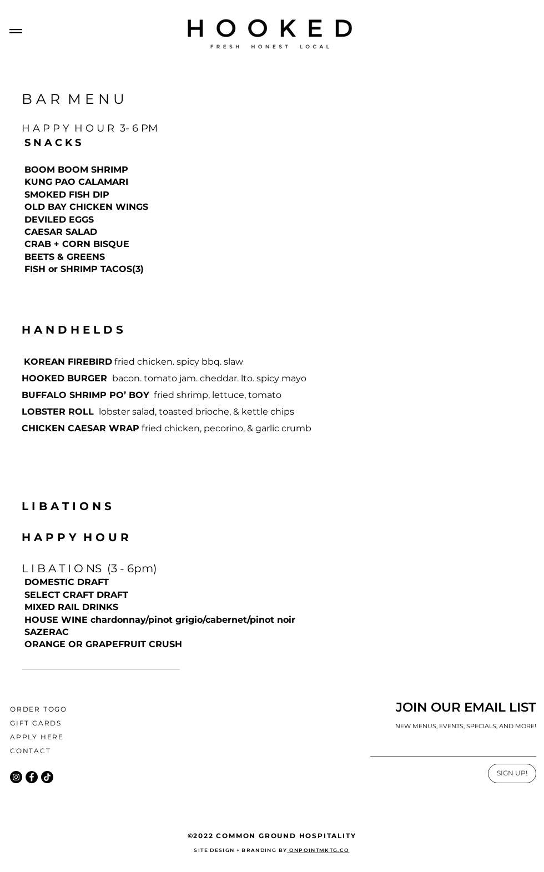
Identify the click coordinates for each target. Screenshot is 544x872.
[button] (16, 31)
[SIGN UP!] (512, 773)
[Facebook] (32, 777)
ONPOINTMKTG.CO (318, 850)
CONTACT (30, 751)
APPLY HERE (37, 737)
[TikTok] (47, 777)
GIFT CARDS (36, 723)
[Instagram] (16, 777)
